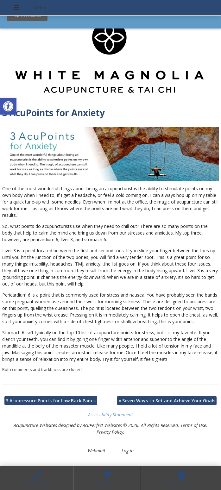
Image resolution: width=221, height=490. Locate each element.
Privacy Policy (110, 432)
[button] (8, 106)
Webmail (96, 451)
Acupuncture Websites (35, 425)
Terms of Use (193, 425)
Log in (128, 451)
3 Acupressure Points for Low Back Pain (51, 401)
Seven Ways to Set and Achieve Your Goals (166, 401)
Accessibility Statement (110, 414)
